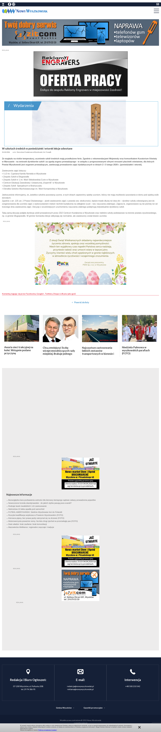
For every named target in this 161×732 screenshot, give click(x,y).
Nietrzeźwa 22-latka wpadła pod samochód (26, 509)
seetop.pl (84, 723)
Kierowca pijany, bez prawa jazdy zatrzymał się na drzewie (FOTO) (36, 518)
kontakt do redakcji (157, 4)
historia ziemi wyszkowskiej (3, 4)
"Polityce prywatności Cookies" (47, 730)
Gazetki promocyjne (93, 707)
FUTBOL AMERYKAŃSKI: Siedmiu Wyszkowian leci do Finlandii (35, 512)
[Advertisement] (80, 619)
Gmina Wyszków (64, 707)
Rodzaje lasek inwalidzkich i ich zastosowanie (27, 506)
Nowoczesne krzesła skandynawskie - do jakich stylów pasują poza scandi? (40, 503)
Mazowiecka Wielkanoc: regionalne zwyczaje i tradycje (31, 527)
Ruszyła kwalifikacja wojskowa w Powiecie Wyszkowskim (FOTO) (35, 515)
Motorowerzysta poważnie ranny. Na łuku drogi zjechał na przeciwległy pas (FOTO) (43, 521)
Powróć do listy (81, 302)
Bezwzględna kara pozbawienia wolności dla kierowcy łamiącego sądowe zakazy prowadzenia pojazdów (52, 500)
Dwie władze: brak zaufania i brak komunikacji (27, 524)
